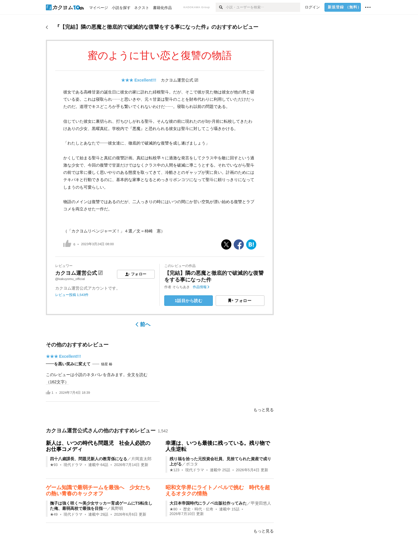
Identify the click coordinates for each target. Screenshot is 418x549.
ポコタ (192, 464)
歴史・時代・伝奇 (198, 509)
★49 (54, 514)
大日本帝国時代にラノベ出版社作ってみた (208, 503)
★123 (174, 470)
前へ (143, 324)
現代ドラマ (73, 465)
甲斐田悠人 (261, 503)
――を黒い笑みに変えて (68, 364)
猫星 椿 (106, 364)
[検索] (221, 7)
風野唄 (117, 508)
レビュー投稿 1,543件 (72, 295)
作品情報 (201, 287)
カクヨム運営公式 (177, 80)
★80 (173, 509)
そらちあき (181, 287)
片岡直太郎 (141, 458)
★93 (54, 465)
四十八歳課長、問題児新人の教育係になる (88, 458)
